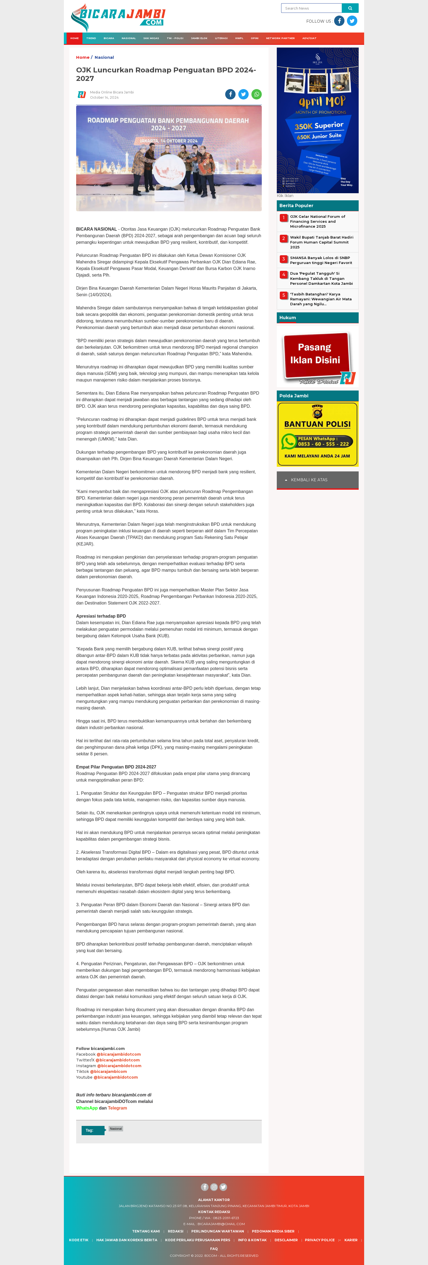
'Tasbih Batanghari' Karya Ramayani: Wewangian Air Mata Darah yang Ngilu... (321, 299)
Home (74, 38)
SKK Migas (151, 38)
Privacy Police (320, 1240)
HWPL (239, 38)
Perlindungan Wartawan (217, 1231)
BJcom (210, 1256)
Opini (254, 38)
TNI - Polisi (175, 38)
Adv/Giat (309, 38)
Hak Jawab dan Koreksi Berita (126, 1240)
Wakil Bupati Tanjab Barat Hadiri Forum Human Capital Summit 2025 (321, 242)
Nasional (129, 38)
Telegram (117, 1108)
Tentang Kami (146, 1231)
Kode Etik (78, 1240)
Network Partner (280, 38)
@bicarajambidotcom (119, 1054)
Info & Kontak (252, 1240)
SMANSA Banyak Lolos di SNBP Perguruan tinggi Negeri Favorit (321, 260)
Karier (351, 1240)
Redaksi (175, 1231)
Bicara (109, 38)
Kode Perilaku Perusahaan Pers (197, 1240)
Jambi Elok (199, 38)
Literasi (221, 38)
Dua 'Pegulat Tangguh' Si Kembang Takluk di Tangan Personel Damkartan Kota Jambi (321, 278)
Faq (214, 1249)
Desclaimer (286, 1240)
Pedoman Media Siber (273, 1231)
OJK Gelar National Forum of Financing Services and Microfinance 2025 (317, 221)
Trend (91, 38)
